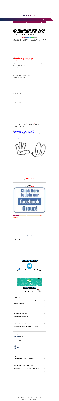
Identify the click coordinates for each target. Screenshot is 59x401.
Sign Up (44, 19)
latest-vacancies (17, 340)
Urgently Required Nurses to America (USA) (21, 316)
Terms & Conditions (17, 349)
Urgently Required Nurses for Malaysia (20, 313)
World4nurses (31, 186)
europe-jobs (16, 337)
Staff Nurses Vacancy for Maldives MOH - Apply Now (23, 372)
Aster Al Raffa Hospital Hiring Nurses (20, 330)
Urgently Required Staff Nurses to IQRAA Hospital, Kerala (24, 358)
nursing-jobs (16, 217)
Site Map (40, 19)
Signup (15, 351)
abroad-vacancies (17, 336)
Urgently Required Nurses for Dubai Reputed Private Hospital (24, 323)
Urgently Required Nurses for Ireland (20, 320)
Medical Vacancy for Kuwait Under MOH (14, 22)
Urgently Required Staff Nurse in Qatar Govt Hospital (23, 365)
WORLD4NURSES (29, 16)
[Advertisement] (29, 6)
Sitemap (15, 348)
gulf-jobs (15, 339)
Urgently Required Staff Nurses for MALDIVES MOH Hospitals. (24, 58)
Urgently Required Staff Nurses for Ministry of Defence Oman (25, 362)
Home (15, 345)
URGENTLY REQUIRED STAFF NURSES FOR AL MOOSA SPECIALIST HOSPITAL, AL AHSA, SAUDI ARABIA (29, 32)
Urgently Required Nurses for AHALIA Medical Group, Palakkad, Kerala (25, 310)
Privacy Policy (16, 347)
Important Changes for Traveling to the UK (29, 22)
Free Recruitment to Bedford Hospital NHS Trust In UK (23, 59)
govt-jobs (15, 338)
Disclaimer (36, 19)
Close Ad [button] (49, 12)
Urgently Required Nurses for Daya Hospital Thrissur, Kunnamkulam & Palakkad (27, 326)
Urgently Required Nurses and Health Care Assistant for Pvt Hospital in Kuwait (27, 300)
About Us (15, 346)
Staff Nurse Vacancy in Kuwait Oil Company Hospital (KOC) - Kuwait (26, 368)
